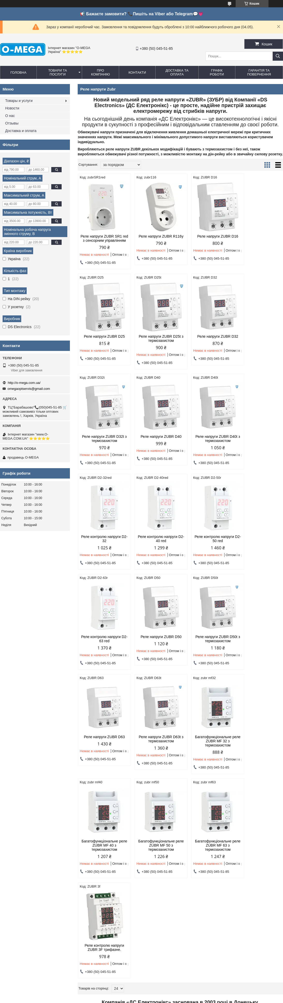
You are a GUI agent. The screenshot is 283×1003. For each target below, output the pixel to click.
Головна (18, 72)
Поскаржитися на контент (162, 993)
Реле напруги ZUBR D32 (154, 340)
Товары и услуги (19, 101)
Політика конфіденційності (203, 993)
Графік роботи (217, 72)
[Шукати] (278, 56)
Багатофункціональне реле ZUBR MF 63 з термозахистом (102, 749)
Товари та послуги (57, 72)
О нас (10, 116)
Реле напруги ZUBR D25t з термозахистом (102, 342)
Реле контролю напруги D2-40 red (206, 443)
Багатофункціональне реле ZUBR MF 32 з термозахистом (154, 645)
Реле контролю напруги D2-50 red (258, 443)
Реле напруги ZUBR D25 (258, 236)
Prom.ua (165, 988)
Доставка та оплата (176, 72)
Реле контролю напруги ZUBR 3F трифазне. (154, 747)
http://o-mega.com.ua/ (24, 383)
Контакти (137, 72)
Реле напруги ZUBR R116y (154, 238)
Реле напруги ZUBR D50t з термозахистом (206, 543)
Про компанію (100, 72)
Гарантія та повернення (259, 72)
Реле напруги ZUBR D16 (206, 236)
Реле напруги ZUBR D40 (258, 340)
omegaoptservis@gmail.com (29, 389)
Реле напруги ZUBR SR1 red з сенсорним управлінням (102, 240)
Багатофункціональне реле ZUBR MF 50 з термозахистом (258, 645)
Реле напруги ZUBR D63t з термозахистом (102, 643)
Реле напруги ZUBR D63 (258, 541)
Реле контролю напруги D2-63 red (102, 543)
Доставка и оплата (21, 131)
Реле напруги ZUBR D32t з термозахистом (206, 342)
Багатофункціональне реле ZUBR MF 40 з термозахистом (206, 645)
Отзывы (11, 123)
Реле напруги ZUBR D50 (154, 541)
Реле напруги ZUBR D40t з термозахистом (102, 443)
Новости (12, 108)
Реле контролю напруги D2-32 (154, 443)
